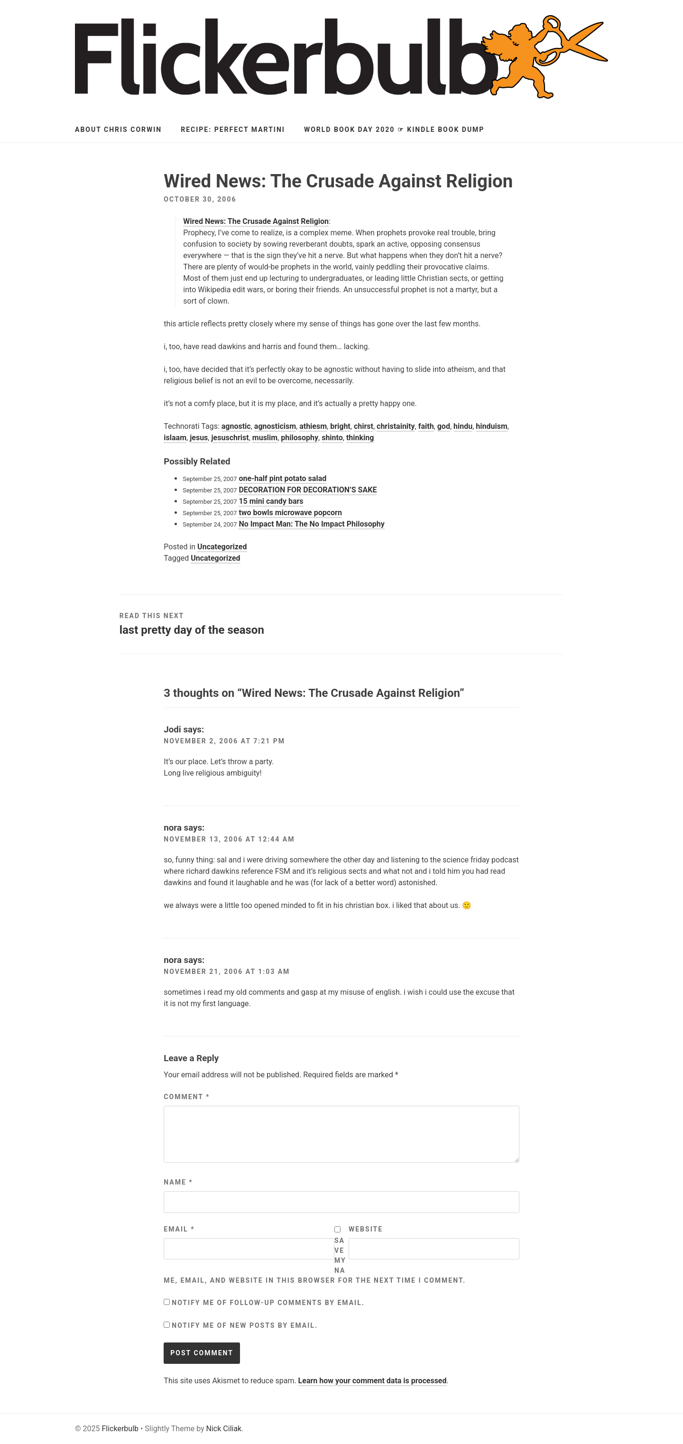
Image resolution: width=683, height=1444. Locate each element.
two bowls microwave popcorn (290, 512)
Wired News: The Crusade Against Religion (256, 221)
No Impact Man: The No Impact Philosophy (311, 523)
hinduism (491, 426)
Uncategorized (222, 546)
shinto (332, 437)
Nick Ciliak (224, 1428)
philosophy (299, 437)
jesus (199, 437)
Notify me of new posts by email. (245, 1325)
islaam (175, 437)
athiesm (313, 426)
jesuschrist (230, 437)
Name (178, 1182)
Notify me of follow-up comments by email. (268, 1302)
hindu (462, 426)
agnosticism (275, 426)
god (443, 426)
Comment (187, 1097)
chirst (363, 426)
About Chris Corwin (118, 129)
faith (426, 426)
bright (340, 426)
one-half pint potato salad (282, 478)
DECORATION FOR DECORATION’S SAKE (308, 489)
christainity (396, 426)
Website (366, 1229)
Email (179, 1229)
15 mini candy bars (271, 501)
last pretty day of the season (192, 630)
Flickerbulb (120, 1428)
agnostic (236, 426)
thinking (360, 437)
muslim (264, 437)
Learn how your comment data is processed (372, 1380)
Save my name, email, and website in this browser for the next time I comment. (315, 1260)
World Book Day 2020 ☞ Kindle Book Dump (394, 129)
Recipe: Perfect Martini (233, 129)
